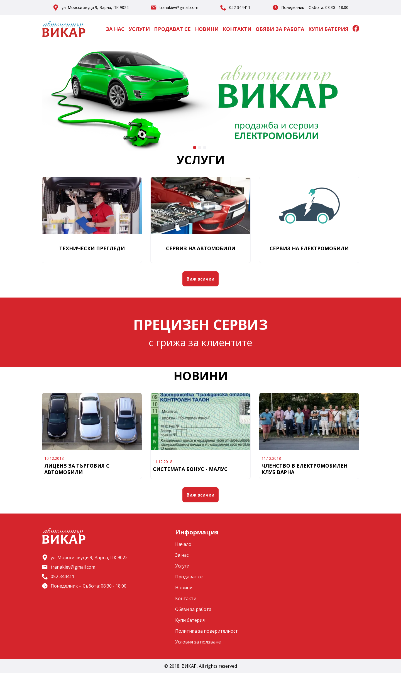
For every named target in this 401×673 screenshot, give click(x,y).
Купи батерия (328, 29)
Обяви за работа (280, 29)
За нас (115, 29)
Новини (207, 29)
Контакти (237, 29)
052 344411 (239, 7)
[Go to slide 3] (204, 147)
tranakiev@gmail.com (179, 7)
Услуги (139, 29)
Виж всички (200, 279)
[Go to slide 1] (194, 147)
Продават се (172, 29)
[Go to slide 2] (199, 147)
